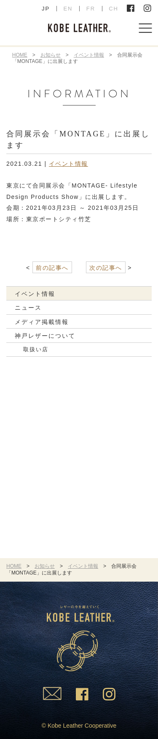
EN (67, 8)
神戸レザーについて (45, 335)
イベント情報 (89, 55)
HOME (19, 55)
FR (90, 8)
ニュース (28, 307)
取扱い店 (35, 349)
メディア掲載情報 (42, 322)
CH (113, 8)
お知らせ (50, 55)
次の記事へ (105, 267)
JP (46, 8)
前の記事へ (52, 267)
